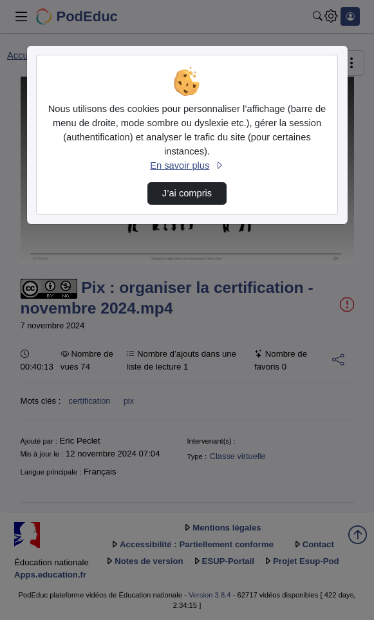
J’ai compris (187, 193)
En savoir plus (186, 165)
